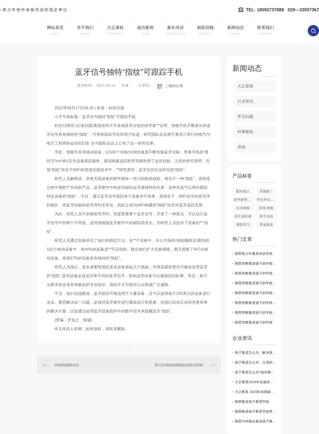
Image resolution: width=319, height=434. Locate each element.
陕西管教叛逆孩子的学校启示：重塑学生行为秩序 (256, 273)
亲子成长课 (243, 216)
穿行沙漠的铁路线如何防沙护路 (179, 365)
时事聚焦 (245, 132)
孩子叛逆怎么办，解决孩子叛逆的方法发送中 (256, 352)
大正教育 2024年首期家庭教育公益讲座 (256, 392)
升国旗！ (266, 191)
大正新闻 (245, 86)
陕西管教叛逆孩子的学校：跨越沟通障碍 (256, 303)
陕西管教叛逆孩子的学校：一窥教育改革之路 (256, 293)
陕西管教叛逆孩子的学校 (254, 322)
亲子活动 (266, 216)
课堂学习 (243, 225)
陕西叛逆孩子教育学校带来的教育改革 (256, 411)
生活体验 (243, 208)
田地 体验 (266, 208)
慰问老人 (243, 191)
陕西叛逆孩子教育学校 (252, 402)
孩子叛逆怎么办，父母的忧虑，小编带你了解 (256, 362)
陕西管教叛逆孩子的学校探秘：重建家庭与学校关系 (256, 283)
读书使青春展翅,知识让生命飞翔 (244, 200)
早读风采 (266, 225)
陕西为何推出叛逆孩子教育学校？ (256, 421)
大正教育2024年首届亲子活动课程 (256, 382)
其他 (241, 147)
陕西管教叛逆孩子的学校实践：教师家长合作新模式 (256, 263)
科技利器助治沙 (67, 365)
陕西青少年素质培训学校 (254, 254)
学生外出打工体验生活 (267, 200)
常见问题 (245, 116)
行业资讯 (245, 101)
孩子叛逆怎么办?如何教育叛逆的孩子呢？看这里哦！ (256, 372)
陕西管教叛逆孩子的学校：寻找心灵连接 (256, 312)
